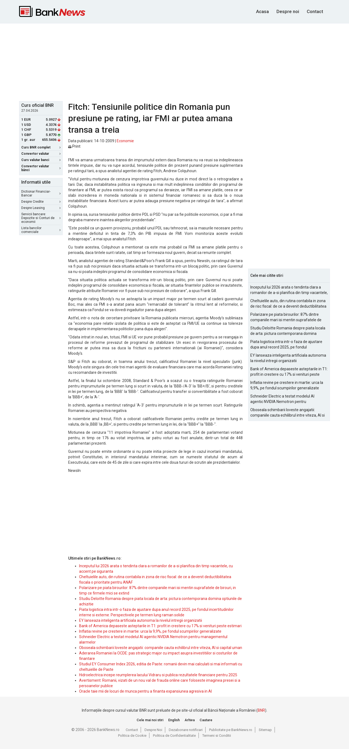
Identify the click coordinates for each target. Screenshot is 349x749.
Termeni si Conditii (216, 735)
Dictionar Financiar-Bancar (41, 193)
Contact (315, 11)
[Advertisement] (174, 62)
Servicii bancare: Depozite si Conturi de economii (41, 218)
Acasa (262, 11)
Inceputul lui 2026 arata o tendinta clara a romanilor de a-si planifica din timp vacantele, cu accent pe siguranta (289, 290)
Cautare (206, 720)
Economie (125, 141)
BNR (261, 710)
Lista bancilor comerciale (41, 230)
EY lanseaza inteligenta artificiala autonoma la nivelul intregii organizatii (140, 620)
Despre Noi (153, 730)
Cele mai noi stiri (150, 720)
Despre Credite (41, 202)
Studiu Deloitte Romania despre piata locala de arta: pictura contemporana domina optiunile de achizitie (287, 331)
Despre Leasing (41, 208)
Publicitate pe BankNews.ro (230, 730)
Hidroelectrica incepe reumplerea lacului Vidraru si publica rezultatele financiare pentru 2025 (158, 675)
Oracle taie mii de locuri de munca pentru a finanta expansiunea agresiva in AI (145, 691)
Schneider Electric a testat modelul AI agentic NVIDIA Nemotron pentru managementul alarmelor (282, 399)
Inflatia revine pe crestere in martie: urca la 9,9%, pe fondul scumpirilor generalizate (150, 631)
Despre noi (287, 11)
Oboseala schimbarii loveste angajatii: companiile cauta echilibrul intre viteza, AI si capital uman (160, 647)
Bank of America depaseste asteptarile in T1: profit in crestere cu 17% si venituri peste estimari (160, 626)
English (174, 720)
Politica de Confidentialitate (174, 735)
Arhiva (190, 720)
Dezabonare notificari (186, 730)
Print (74, 146)
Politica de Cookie (132, 735)
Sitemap (265, 730)
